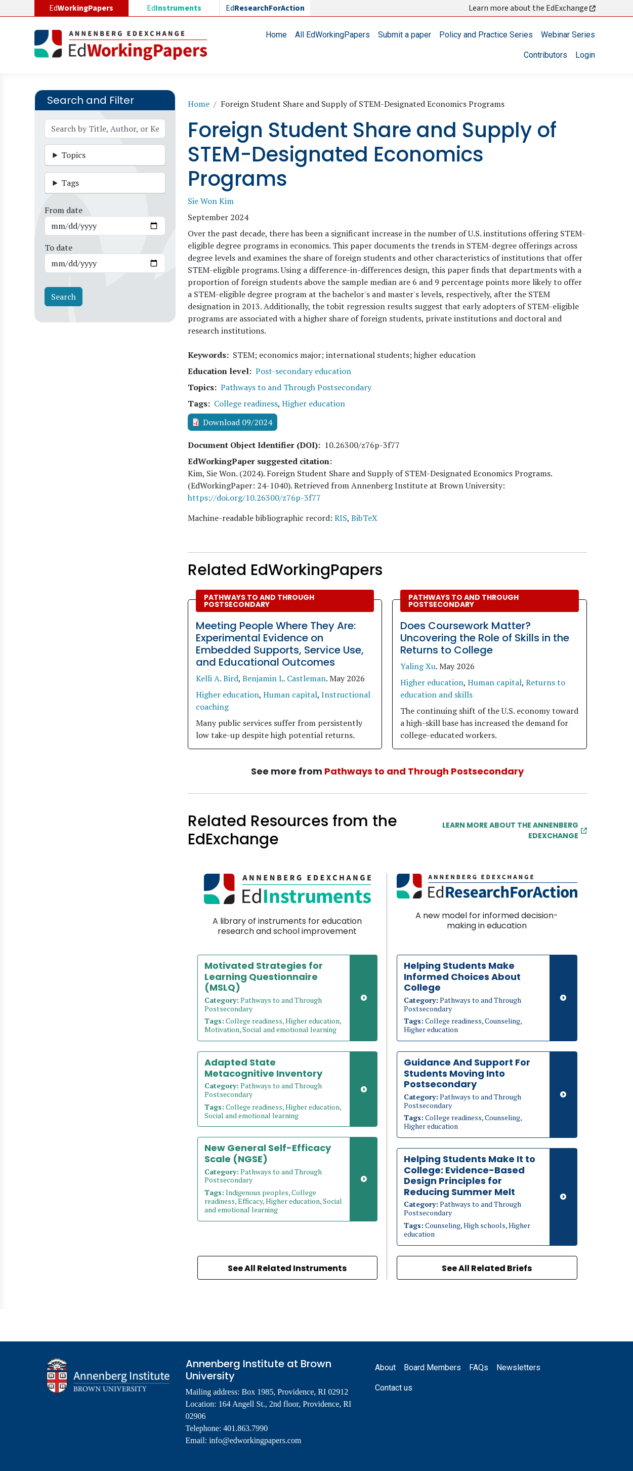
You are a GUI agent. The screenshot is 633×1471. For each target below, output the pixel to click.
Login (585, 55)
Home (276, 34)
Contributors (545, 55)
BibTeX (364, 517)
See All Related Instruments (287, 1268)
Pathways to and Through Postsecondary (296, 387)
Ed (174, 8)
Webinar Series (568, 34)
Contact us (393, 1388)
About (385, 1367)
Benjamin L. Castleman (284, 678)
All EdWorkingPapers (332, 34)
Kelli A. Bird (217, 678)
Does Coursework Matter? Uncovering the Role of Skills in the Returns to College (484, 638)
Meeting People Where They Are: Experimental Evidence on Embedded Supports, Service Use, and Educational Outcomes (280, 644)
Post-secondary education (303, 371)
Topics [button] (73, 154)
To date (58, 247)
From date (63, 210)
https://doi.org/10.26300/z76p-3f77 (254, 497)
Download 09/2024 (237, 422)
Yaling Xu (418, 666)
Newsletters (518, 1367)
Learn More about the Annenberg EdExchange (514, 830)
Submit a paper (404, 34)
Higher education (313, 403)
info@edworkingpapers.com (255, 1440)
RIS (340, 517)
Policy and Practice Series (486, 34)
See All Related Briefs (487, 1268)
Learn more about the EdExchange (533, 8)
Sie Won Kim (211, 201)
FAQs (478, 1367)
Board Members (432, 1367)
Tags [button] (70, 182)
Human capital (290, 694)
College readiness (246, 403)
